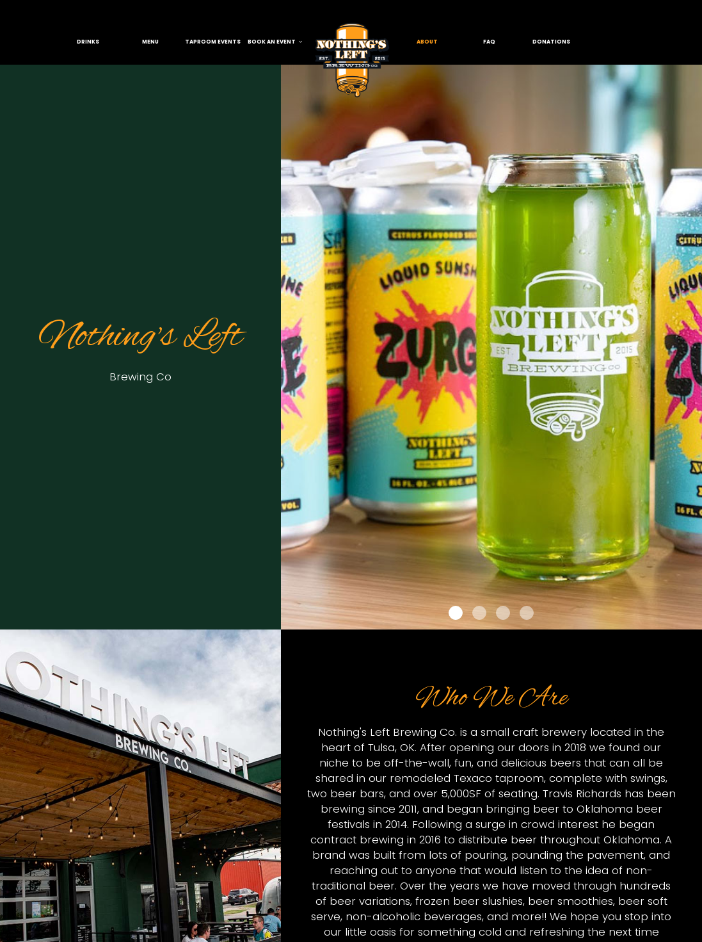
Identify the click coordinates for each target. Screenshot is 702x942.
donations (551, 41)
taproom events (213, 41)
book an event (275, 41)
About (427, 41)
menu (150, 41)
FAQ (489, 41)
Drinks (88, 41)
